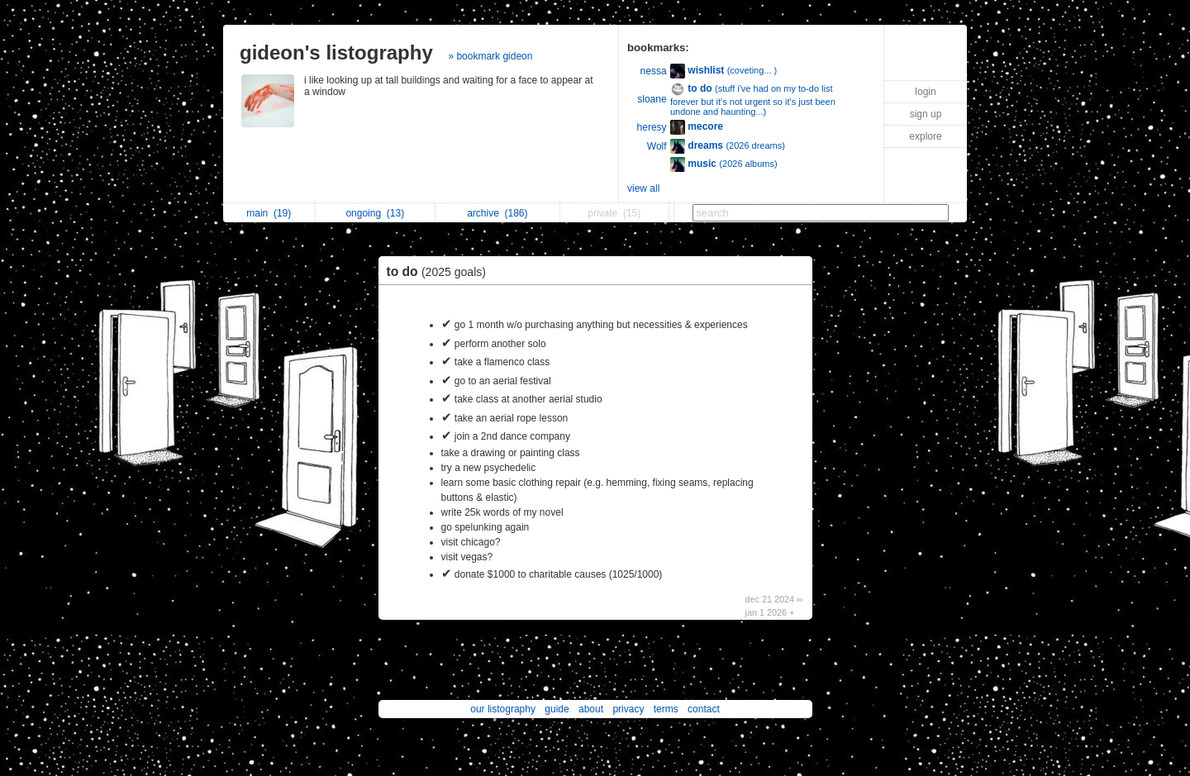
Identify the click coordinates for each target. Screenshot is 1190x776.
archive (497, 213)
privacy (628, 709)
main (268, 213)
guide (557, 709)
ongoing (374, 213)
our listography (503, 709)
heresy (652, 127)
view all (643, 188)
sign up (926, 114)
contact (704, 709)
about (590, 709)
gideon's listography (336, 52)
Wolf (657, 146)
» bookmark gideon (490, 56)
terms (666, 709)
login (925, 92)
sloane (651, 99)
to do (440, 271)
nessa (653, 71)
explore (925, 136)
